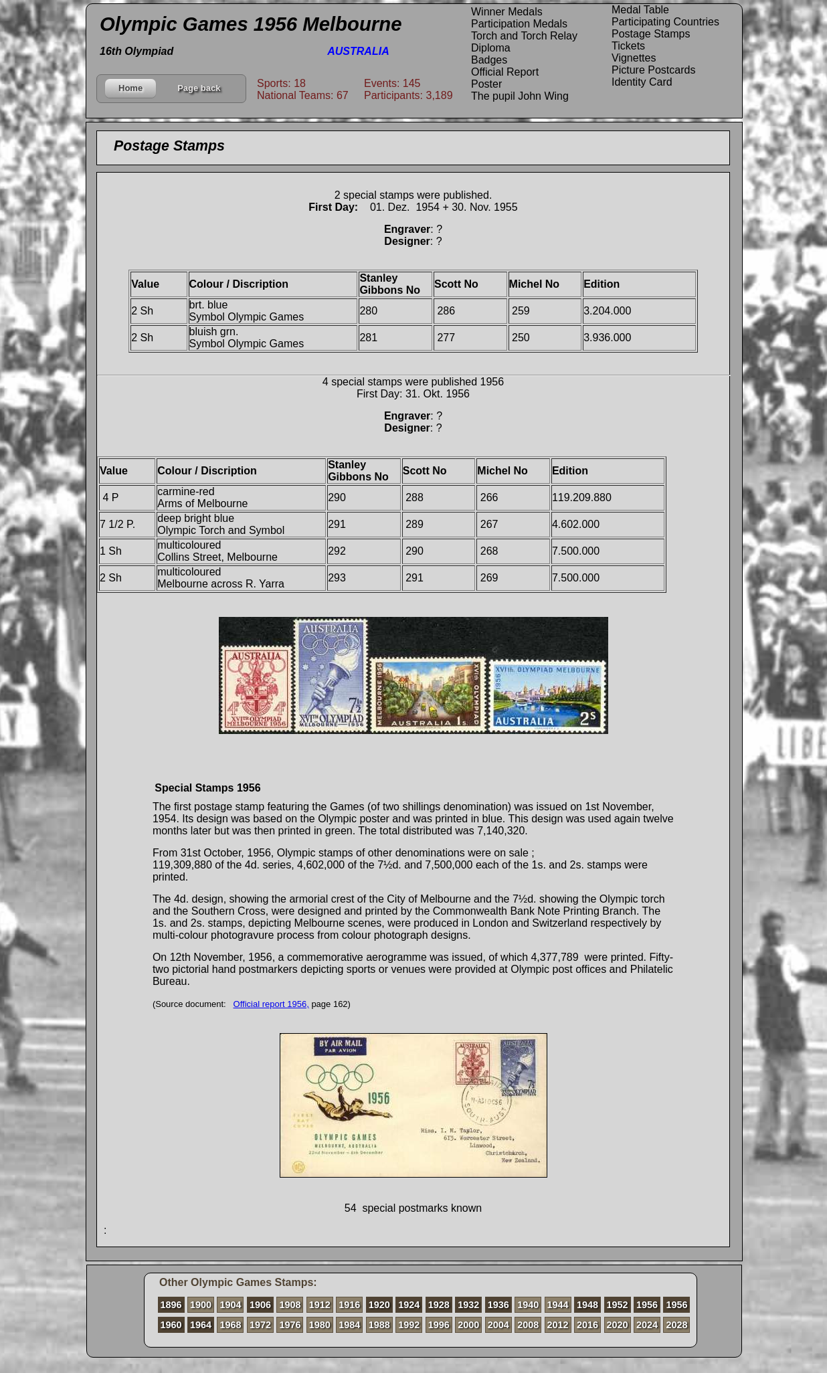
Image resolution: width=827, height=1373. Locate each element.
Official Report (505, 72)
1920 (379, 1304)
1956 (647, 1304)
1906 (260, 1304)
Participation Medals (519, 23)
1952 (617, 1304)
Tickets (628, 46)
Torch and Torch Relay (524, 35)
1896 (171, 1304)
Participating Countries (665, 21)
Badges (489, 60)
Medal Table (640, 9)
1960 (171, 1324)
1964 (200, 1324)
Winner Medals (507, 11)
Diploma (491, 48)
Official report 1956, (271, 1004)
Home (130, 88)
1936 (498, 1304)
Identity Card (642, 82)
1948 (587, 1304)
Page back (198, 88)
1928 (439, 1304)
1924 (409, 1304)
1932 (468, 1304)
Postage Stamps (651, 33)
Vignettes (634, 58)
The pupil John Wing (520, 96)
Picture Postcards (653, 70)
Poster (486, 84)
